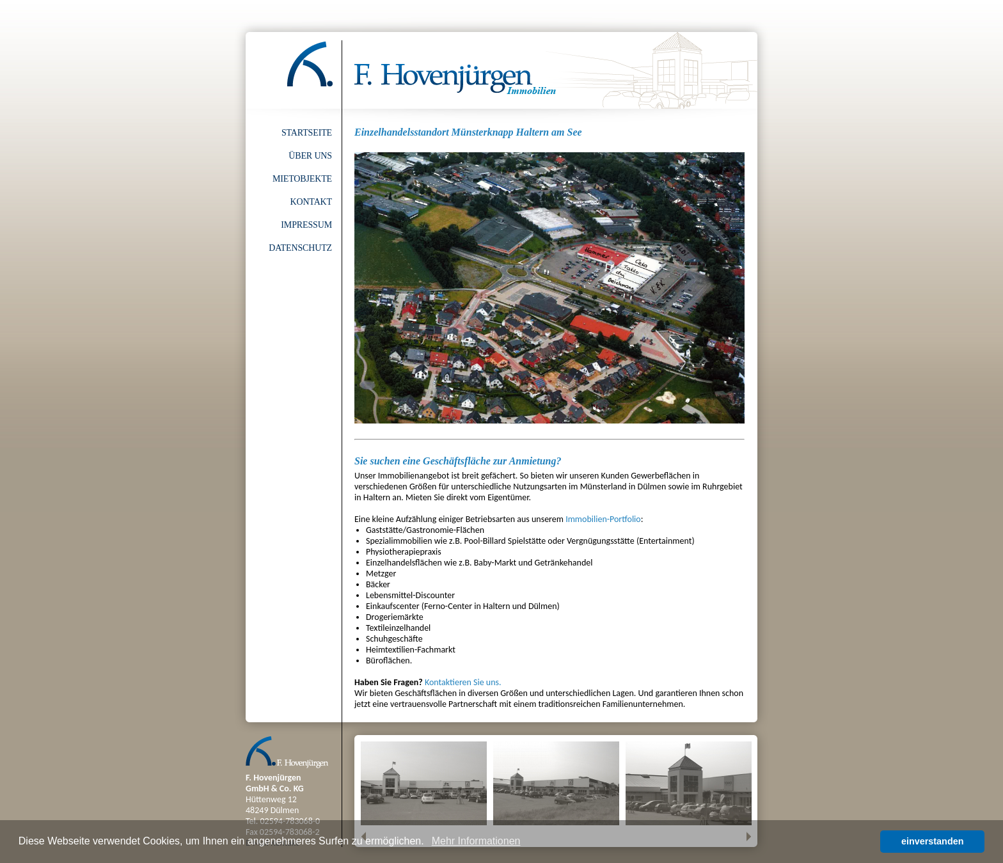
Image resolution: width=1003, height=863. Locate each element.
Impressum (306, 225)
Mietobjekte (302, 179)
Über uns (310, 156)
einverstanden (932, 841)
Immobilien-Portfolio (603, 519)
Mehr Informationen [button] (476, 840)
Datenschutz (300, 248)
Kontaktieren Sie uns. (463, 682)
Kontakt (311, 202)
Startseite (306, 133)
